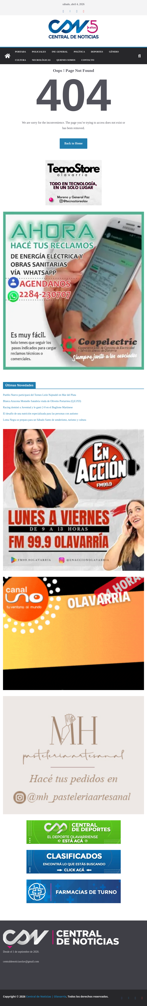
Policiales (39, 51)
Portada (20, 51)
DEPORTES (97, 51)
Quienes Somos (66, 60)
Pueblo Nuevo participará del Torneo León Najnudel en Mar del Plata (39, 395)
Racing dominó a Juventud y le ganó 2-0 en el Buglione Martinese (38, 407)
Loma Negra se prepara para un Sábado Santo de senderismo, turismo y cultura (44, 419)
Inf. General (60, 51)
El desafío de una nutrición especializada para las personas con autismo (40, 413)
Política (79, 51)
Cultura (20, 60)
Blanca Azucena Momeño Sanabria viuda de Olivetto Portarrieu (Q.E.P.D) (42, 401)
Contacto (87, 60)
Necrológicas (41, 60)
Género (114, 51)
